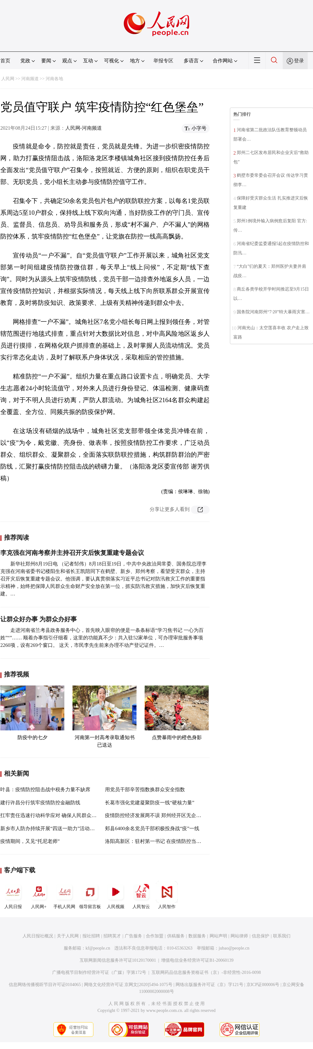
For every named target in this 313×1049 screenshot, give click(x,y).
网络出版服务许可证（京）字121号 (209, 984)
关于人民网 (68, 936)
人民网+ (39, 895)
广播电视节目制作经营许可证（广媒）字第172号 (99, 972)
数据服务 (197, 936)
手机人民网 (64, 895)
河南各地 (54, 78)
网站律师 (239, 936)
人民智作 (167, 895)
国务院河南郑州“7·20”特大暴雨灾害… (273, 312)
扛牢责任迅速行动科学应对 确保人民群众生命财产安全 (61, 815)
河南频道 (30, 78)
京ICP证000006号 (263, 984)
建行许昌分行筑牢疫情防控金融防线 (40, 802)
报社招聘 (91, 936)
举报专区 (163, 60)
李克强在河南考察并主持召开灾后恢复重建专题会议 (72, 552)
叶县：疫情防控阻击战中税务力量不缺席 (45, 789)
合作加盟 (154, 936)
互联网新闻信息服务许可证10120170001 (118, 960)
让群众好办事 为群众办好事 (38, 619)
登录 (299, 60)
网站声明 (218, 936)
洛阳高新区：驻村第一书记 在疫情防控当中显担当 (160, 841)
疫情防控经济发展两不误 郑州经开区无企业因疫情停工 (165, 815)
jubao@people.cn (234, 948)
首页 (5, 60)
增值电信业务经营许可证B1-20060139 (197, 960)
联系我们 (282, 936)
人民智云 (141, 895)
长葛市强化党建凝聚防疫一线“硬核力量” (149, 802)
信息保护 (260, 936)
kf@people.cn (98, 948)
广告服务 (133, 936)
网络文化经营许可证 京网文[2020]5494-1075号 (128, 984)
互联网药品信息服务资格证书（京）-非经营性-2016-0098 (206, 972)
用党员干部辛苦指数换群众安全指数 (145, 789)
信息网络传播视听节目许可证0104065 (45, 984)
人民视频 (116, 895)
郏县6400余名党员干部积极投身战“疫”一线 (152, 828)
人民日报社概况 (37, 936)
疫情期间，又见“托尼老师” (30, 841)
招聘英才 (112, 936)
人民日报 (13, 895)
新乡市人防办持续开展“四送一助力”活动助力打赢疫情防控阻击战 (72, 828)
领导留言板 (90, 895)
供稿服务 (176, 936)
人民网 (7, 78)
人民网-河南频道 (83, 128)
